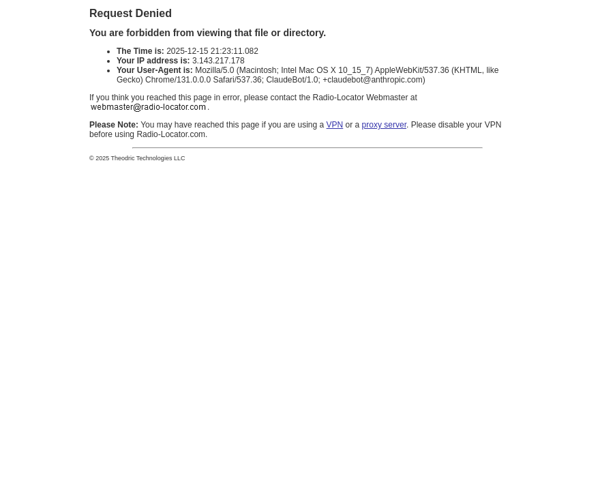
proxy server (384, 125)
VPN (335, 125)
